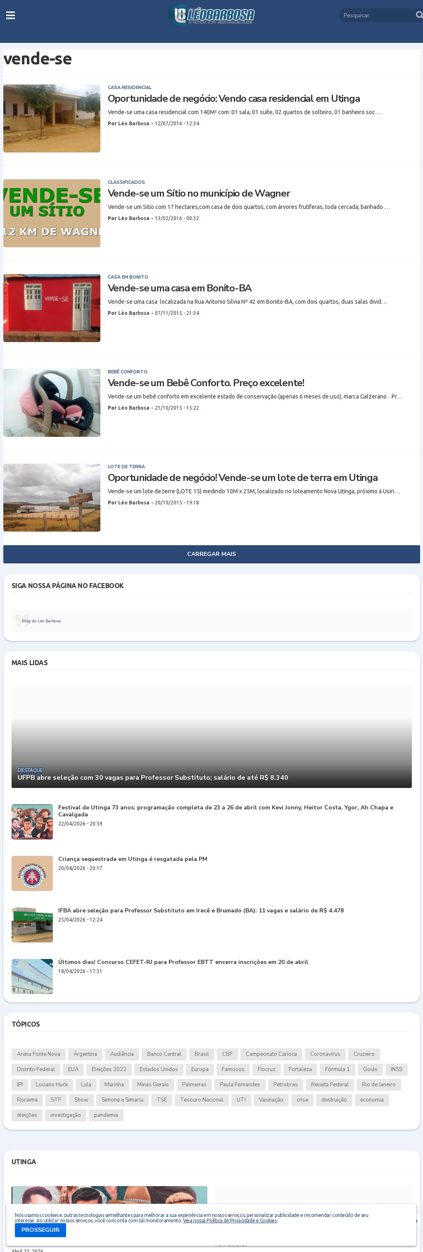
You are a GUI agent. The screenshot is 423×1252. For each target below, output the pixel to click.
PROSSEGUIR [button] (40, 1230)
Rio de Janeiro (379, 1084)
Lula (86, 1084)
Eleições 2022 (109, 1069)
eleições (27, 1115)
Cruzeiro (364, 1054)
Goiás (370, 1069)
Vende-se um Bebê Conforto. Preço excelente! (206, 383)
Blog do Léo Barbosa (41, 621)
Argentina (85, 1054)
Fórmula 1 (337, 1069)
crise (302, 1100)
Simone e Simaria (122, 1100)
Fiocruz (267, 1069)
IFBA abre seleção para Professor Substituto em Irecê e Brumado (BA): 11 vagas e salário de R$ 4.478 (201, 910)
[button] (10, 15)
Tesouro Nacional (201, 1100)
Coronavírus (325, 1054)
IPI (20, 1084)
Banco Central (164, 1054)
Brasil (202, 1054)
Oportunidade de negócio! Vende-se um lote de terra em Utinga (243, 478)
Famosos (233, 1069)
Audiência (122, 1054)
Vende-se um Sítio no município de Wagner (199, 193)
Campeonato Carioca (271, 1054)
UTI (241, 1100)
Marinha (114, 1084)
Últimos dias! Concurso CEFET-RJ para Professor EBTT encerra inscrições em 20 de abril (183, 962)
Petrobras (285, 1084)
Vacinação (271, 1100)
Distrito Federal (36, 1069)
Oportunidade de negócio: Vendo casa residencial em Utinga (234, 99)
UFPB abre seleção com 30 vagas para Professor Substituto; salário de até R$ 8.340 (153, 778)
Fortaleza (300, 1069)
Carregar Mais (211, 554)
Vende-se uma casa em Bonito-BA (180, 288)
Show (81, 1100)
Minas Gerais (153, 1084)
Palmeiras (194, 1084)
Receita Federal (330, 1084)
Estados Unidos (159, 1069)
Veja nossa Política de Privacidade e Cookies (229, 1220)
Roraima (27, 1100)
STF (56, 1100)
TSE (162, 1100)
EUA (73, 1069)
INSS (396, 1069)
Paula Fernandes (240, 1084)
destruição (334, 1100)
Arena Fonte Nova (38, 1054)
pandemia (106, 1115)
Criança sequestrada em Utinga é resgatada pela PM (132, 859)
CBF (227, 1054)
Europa (200, 1069)
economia (372, 1100)
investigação (65, 1115)
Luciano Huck (52, 1084)
